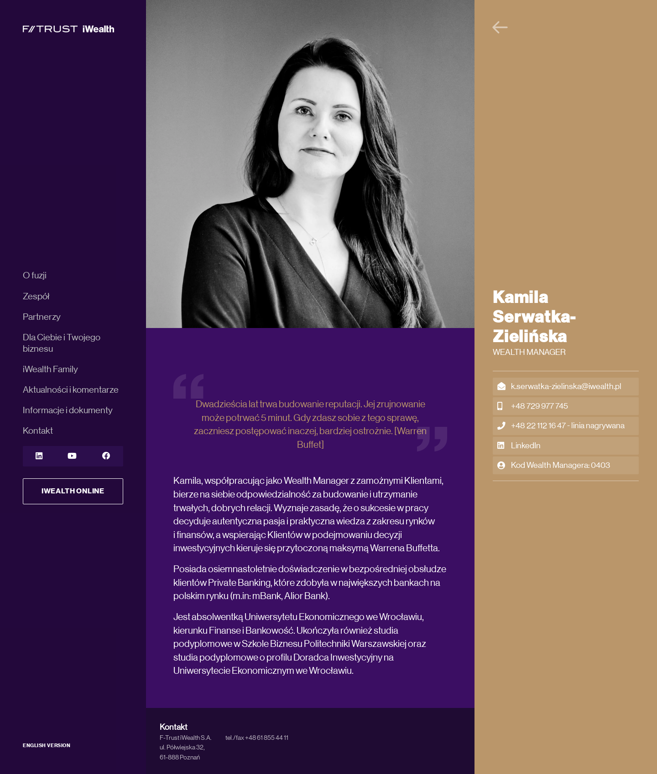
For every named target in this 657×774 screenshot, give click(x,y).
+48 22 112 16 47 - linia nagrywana (561, 426)
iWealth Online (73, 491)
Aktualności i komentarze (71, 390)
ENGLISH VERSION (46, 745)
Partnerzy (42, 317)
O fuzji (35, 275)
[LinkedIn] (39, 456)
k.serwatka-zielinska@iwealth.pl (559, 386)
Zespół (36, 296)
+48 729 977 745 (532, 406)
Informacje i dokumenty (68, 410)
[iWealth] (68, 28)
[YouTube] (72, 456)
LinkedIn (519, 446)
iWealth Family (50, 369)
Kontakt (38, 431)
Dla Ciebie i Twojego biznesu (61, 343)
